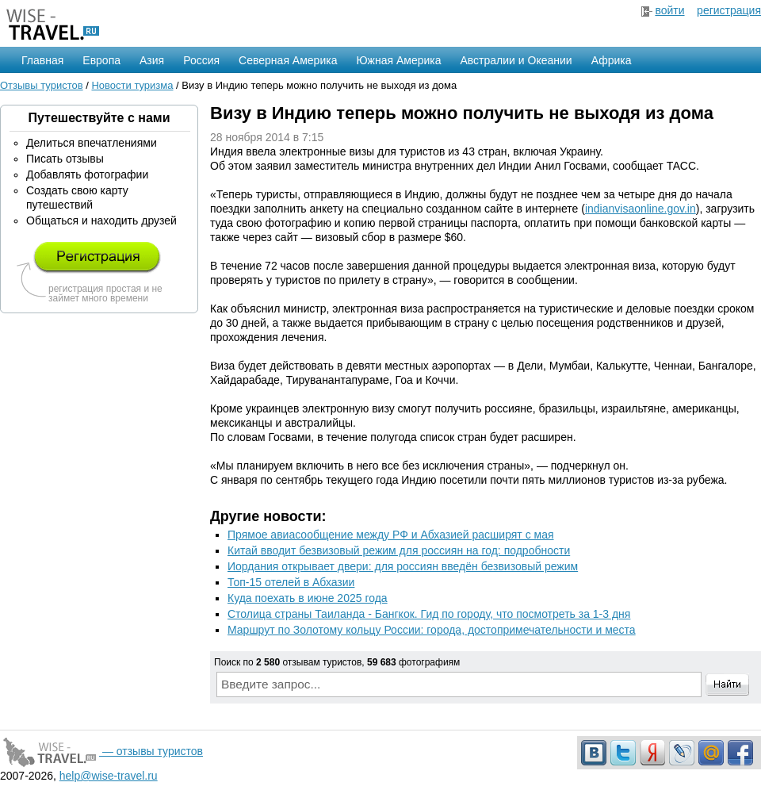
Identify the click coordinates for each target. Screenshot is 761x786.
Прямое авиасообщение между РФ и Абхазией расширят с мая (391, 534)
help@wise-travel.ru (108, 775)
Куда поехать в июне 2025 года (308, 598)
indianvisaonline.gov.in (640, 208)
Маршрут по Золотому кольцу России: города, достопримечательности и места (432, 629)
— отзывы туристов (101, 751)
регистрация (729, 10)
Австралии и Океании (516, 60)
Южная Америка (398, 60)
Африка (611, 60)
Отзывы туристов (41, 85)
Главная (42, 60)
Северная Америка (288, 60)
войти (669, 10)
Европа (101, 60)
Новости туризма (132, 85)
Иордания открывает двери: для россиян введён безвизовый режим (403, 566)
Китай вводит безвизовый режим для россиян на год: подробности (399, 550)
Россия (201, 60)
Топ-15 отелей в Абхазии (291, 582)
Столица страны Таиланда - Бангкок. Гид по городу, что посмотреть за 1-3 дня (429, 614)
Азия (152, 60)
